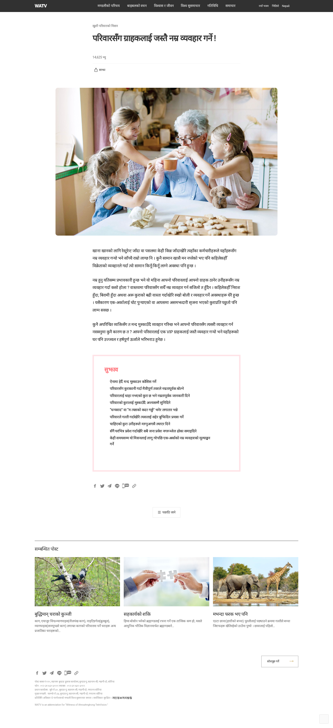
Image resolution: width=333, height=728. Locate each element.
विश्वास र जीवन (163, 6)
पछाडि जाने (169, 512)
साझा (99, 70)
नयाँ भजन (264, 6)
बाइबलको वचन (137, 6)
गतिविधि (212, 6)
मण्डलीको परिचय (109, 6)
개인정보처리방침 (122, 697)
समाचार (230, 6)
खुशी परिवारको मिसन (105, 26)
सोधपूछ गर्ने (273, 661)
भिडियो (275, 6)
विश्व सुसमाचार (190, 6)
